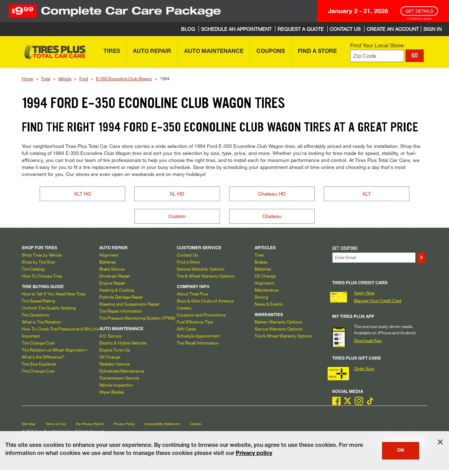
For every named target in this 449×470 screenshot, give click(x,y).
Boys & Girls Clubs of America (205, 301)
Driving (261, 297)
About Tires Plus (192, 294)
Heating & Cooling (116, 290)
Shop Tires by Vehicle (42, 255)
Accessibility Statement (162, 424)
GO (414, 55)
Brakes (261, 262)
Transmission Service (119, 378)
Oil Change (109, 357)
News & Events (269, 304)
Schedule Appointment (198, 336)
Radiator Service (114, 364)
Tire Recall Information (198, 343)
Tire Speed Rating (38, 301)
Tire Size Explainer (39, 364)
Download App (368, 340)
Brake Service (112, 269)
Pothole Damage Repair (121, 297)
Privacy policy (254, 454)
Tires (45, 78)
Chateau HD (272, 194)
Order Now (364, 368)
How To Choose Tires (42, 276)
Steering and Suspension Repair (129, 304)
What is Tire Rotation (41, 322)
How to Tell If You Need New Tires (53, 294)
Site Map (28, 424)
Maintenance (267, 290)
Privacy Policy (124, 424)
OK (400, 450)
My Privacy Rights (90, 424)
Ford (83, 78)
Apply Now (364, 292)
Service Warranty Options (200, 269)
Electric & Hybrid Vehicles (123, 343)
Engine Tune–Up (114, 350)
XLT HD (82, 194)
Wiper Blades (111, 392)
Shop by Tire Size (38, 262)
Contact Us (187, 255)
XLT (366, 194)
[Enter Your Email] (374, 257)
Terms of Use (55, 424)
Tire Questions (35, 315)
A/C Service (110, 336)
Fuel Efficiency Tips (195, 322)
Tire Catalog (33, 269)
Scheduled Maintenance (121, 371)
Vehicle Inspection (116, 385)
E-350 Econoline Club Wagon (124, 78)
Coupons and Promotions (201, 315)
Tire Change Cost (38, 343)
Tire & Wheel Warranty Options (205, 276)
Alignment (109, 255)
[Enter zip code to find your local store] (377, 56)
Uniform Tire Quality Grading (49, 308)
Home (27, 78)
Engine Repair (112, 283)
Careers (184, 308)
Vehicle (64, 78)
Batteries (107, 262)
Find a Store (188, 262)
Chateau (271, 216)
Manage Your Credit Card (377, 300)
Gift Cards (186, 329)
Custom (177, 216)
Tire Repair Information (120, 311)
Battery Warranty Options (278, 322)
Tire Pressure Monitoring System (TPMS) (137, 318)
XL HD (177, 194)
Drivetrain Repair (114, 276)
